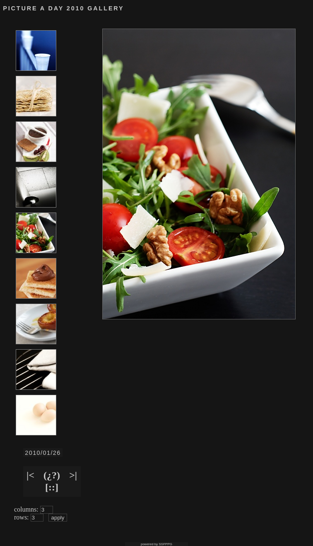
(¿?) (51, 475)
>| (73, 475)
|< (30, 475)
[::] (51, 487)
